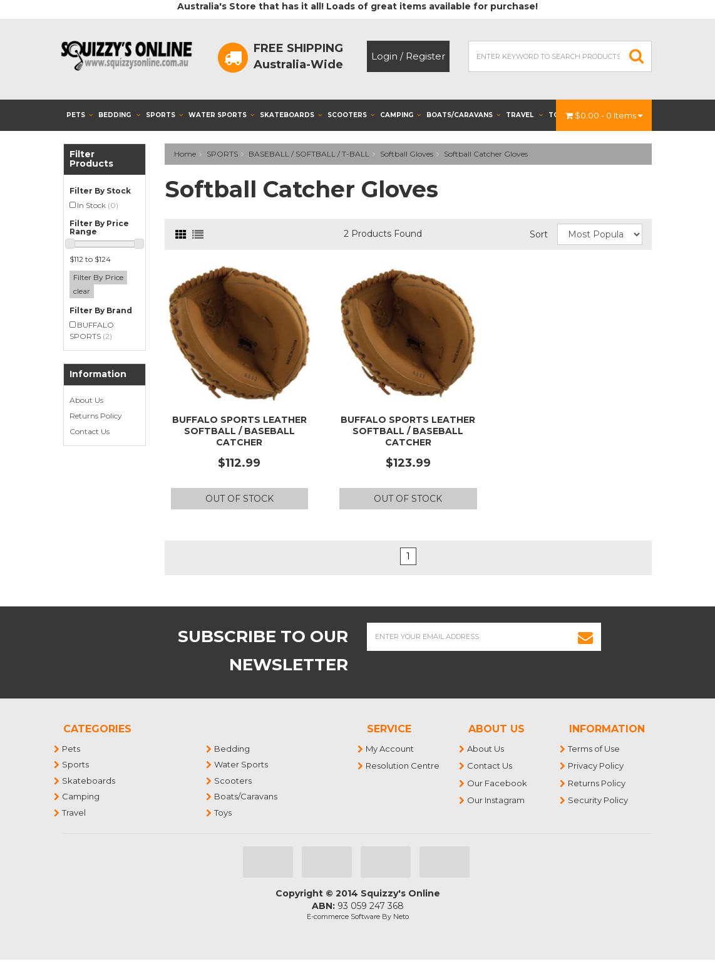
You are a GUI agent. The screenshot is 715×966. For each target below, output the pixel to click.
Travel (524, 115)
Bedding (119, 115)
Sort (539, 234)
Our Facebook (497, 783)
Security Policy (598, 800)
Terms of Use (594, 749)
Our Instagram (496, 800)
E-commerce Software (343, 916)
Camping (400, 115)
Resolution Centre (403, 766)
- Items (603, 115)
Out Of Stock (239, 498)
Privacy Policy (596, 766)
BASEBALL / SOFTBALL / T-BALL (309, 153)
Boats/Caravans (463, 115)
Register (425, 56)
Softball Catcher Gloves (486, 153)
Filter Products (91, 159)
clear (81, 291)
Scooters (350, 115)
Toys (223, 813)
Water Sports (221, 115)
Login (384, 56)
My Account (390, 749)
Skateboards (291, 115)
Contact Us (89, 431)
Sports (164, 115)
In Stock (97, 205)
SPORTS (222, 153)
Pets (79, 115)
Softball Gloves (406, 153)
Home (185, 153)
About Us (86, 400)
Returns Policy (95, 415)
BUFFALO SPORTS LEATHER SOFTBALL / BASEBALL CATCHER (239, 431)
